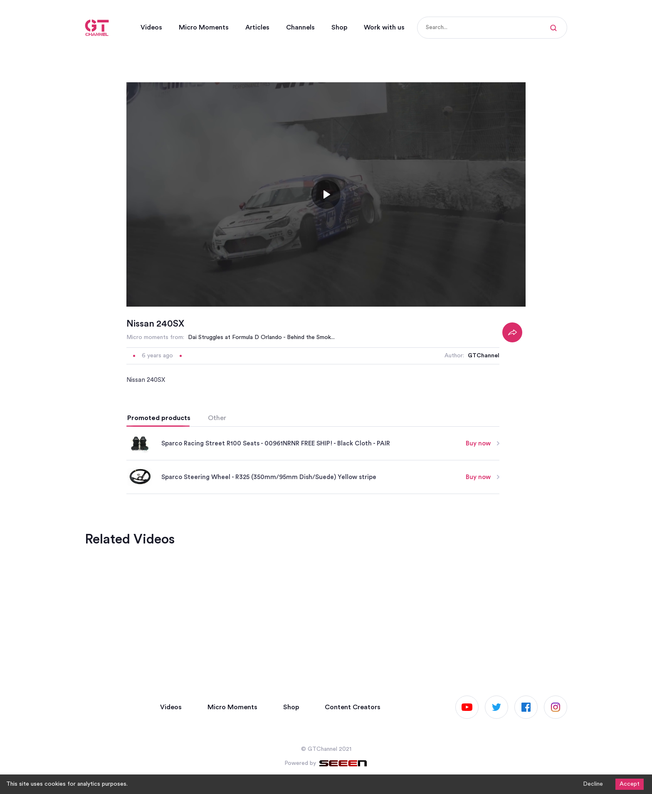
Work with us (384, 27)
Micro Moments (204, 27)
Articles (257, 27)
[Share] (512, 435)
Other (217, 520)
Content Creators (352, 707)
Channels (300, 27)
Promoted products (158, 520)
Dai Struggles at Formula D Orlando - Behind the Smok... (261, 440)
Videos (151, 27)
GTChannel (483, 458)
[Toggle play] (326, 297)
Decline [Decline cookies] (593, 784)
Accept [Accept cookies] (630, 784)
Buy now (482, 546)
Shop (339, 27)
